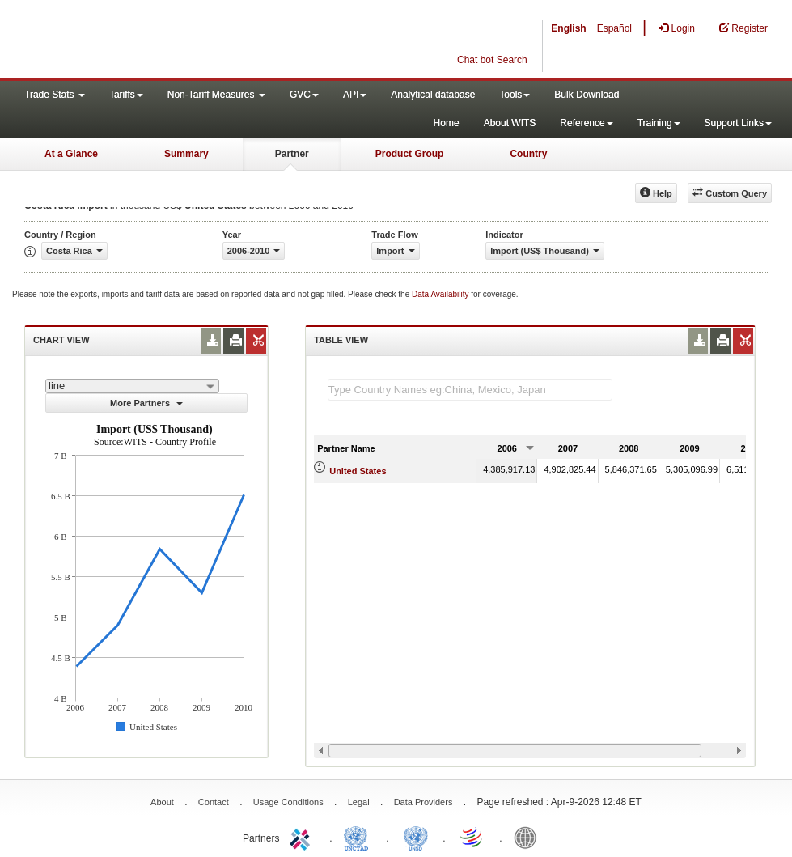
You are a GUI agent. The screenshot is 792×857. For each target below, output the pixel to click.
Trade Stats (54, 94)
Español (614, 28)
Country (528, 153)
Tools (514, 94)
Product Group (409, 153)
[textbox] (470, 390)
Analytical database (433, 94)
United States (357, 471)
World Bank (529, 837)
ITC (302, 837)
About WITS (510, 123)
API (354, 94)
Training (658, 123)
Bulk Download (586, 94)
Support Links (738, 123)
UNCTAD (359, 837)
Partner (292, 153)
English (568, 28)
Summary (186, 153)
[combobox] (132, 386)
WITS (162, 40)
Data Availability (441, 294)
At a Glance (71, 153)
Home (447, 123)
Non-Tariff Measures (216, 94)
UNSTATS (416, 837)
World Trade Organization (472, 837)
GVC (304, 94)
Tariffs (126, 94)
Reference (586, 123)
